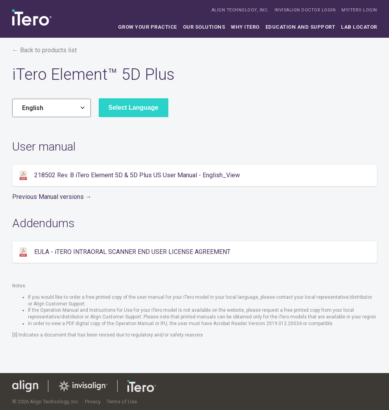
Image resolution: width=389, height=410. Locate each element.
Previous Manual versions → (52, 196)
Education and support (300, 27)
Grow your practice (147, 27)
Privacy (93, 401)
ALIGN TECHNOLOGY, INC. (240, 10)
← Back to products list (44, 50)
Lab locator (359, 27)
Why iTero (245, 27)
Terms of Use (122, 401)
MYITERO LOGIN (359, 10)
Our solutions (204, 27)
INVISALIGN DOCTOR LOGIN (305, 10)
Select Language (134, 107)
